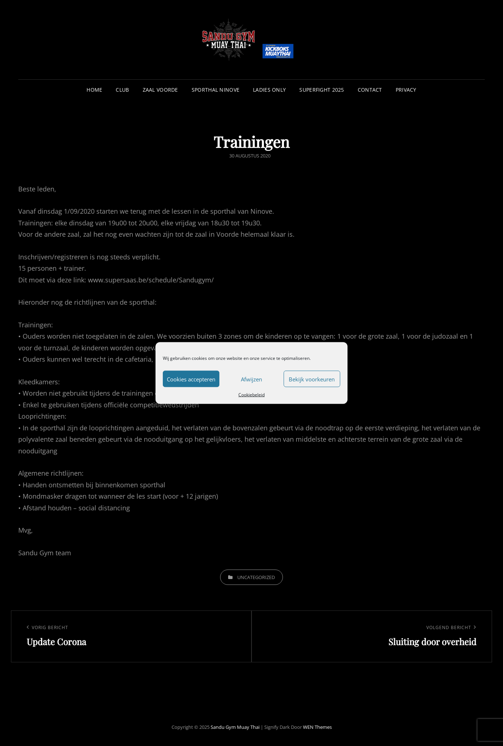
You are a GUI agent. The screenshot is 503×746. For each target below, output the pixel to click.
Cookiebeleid (251, 395)
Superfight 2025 (321, 89)
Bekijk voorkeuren (312, 378)
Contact (370, 89)
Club (122, 89)
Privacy (406, 89)
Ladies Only (269, 89)
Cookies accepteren (191, 378)
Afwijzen (251, 378)
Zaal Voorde (160, 89)
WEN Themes (317, 727)
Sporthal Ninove (215, 89)
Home (94, 89)
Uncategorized (256, 577)
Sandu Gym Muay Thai (235, 727)
